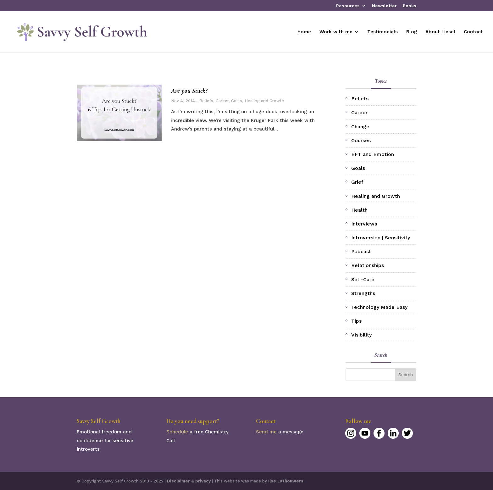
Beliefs (206, 100)
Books (409, 5)
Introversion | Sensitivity (380, 238)
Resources (348, 5)
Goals (236, 100)
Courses (361, 140)
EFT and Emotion (372, 154)
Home (304, 32)
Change (360, 127)
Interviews (364, 224)
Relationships (367, 265)
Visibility (361, 335)
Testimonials (382, 32)
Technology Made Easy (379, 307)
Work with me (335, 32)
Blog (411, 32)
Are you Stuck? (189, 91)
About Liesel (440, 32)
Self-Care (362, 279)
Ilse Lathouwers (285, 481)
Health (359, 210)
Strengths (363, 293)
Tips (356, 321)
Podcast (361, 251)
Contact (473, 32)
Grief (357, 182)
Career (222, 100)
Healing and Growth (264, 100)
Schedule (177, 432)
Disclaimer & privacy (189, 481)
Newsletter (384, 5)
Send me (266, 432)
